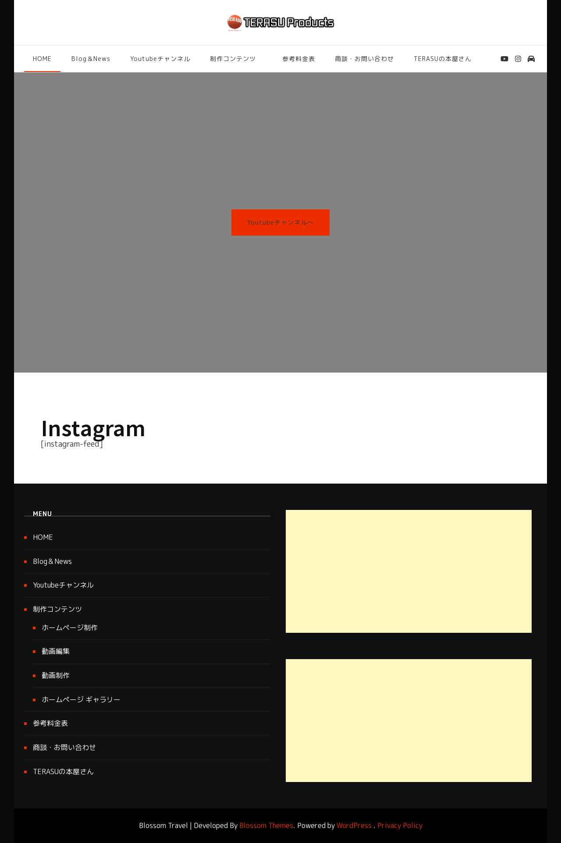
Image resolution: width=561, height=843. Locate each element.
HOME (42, 58)
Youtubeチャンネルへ (280, 222)
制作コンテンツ (233, 58)
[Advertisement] (409, 571)
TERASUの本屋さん (443, 58)
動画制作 (56, 675)
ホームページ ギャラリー (81, 699)
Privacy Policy (400, 825)
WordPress (354, 825)
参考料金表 (298, 58)
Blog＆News (90, 58)
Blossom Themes (266, 825)
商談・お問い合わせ (364, 58)
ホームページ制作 (70, 627)
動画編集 (56, 651)
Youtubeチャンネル (160, 58)
